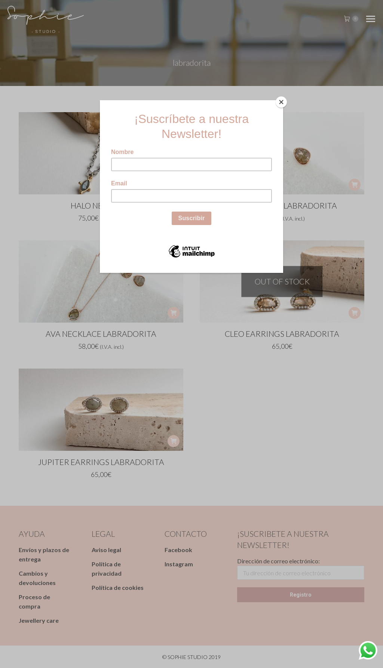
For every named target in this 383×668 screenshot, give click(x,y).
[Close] (281, 102)
